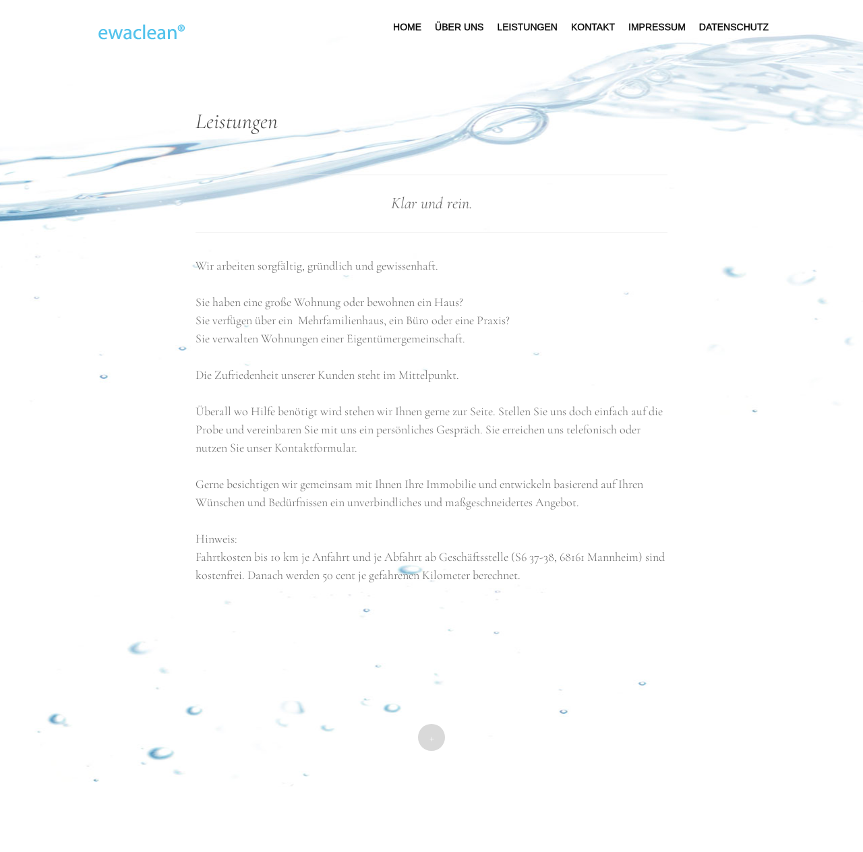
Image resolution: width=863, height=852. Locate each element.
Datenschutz (734, 27)
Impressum (657, 27)
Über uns (459, 27)
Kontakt (593, 27)
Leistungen (527, 27)
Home (407, 27)
